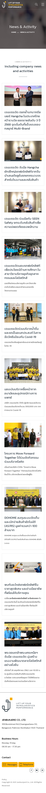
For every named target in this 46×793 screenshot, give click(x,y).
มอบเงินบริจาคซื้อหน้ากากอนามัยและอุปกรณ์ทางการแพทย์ (20, 393)
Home (13, 32)
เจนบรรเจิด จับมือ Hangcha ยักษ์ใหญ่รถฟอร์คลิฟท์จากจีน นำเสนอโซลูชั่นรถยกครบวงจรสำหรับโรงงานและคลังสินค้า (22, 173)
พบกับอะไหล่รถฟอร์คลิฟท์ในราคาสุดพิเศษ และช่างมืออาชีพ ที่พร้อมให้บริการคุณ (23, 589)
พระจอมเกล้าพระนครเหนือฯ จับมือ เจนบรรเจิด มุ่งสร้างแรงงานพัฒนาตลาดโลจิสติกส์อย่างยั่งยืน (22, 658)
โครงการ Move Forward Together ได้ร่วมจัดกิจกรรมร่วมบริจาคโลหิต (21, 457)
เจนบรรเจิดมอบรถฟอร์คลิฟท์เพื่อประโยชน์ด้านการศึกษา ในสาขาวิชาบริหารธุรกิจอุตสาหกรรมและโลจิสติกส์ (22, 272)
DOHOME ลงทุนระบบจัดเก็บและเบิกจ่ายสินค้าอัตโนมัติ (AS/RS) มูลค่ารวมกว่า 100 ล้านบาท (21, 524)
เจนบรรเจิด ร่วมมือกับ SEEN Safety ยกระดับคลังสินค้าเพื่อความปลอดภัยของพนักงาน (22, 222)
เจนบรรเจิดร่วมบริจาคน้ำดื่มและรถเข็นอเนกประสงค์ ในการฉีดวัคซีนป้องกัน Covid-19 (22, 333)
